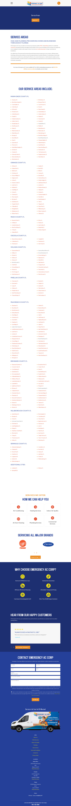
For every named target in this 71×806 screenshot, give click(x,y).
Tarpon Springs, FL (16, 295)
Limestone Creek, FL (42, 334)
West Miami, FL (41, 156)
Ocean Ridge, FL (15, 341)
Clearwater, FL (15, 281)
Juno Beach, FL (41, 322)
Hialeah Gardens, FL (16, 118)
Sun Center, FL (41, 433)
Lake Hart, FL (15, 185)
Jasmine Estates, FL (16, 225)
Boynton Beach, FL (42, 307)
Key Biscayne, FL (15, 126)
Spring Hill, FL (15, 470)
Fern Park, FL (41, 449)
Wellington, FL (15, 355)
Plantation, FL (15, 395)
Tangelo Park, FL (15, 204)
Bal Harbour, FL (41, 99)
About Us (35, 737)
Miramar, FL (14, 388)
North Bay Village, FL (42, 135)
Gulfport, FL (40, 283)
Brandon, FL (14, 416)
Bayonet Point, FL (15, 220)
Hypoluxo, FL (14, 322)
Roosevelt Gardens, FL (17, 397)
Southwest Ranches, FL (17, 400)
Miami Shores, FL (15, 133)
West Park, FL (41, 404)
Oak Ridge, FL (15, 189)
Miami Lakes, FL (41, 130)
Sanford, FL (14, 458)
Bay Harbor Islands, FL (16, 102)
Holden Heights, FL (42, 180)
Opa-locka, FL (15, 142)
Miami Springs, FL (42, 133)
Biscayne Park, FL (42, 102)
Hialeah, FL (40, 116)
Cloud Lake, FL (41, 310)
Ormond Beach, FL (16, 267)
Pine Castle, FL (15, 196)
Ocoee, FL (14, 192)
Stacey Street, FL (15, 353)
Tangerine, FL (41, 204)
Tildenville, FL (15, 206)
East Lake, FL (14, 283)
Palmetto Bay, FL (41, 142)
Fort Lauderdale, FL (16, 374)
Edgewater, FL (41, 257)
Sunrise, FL (14, 402)
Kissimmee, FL (41, 241)
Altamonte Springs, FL (16, 447)
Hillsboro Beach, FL (42, 376)
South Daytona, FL (16, 274)
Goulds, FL (14, 116)
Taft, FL (40, 201)
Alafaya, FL (14, 166)
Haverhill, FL (14, 319)
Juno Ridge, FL (15, 324)
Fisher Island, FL (41, 109)
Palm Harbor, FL (41, 288)
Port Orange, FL (15, 271)
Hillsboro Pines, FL (16, 378)
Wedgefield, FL (15, 208)
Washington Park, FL (16, 404)
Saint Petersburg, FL (16, 292)
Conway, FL (40, 173)
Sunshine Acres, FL (42, 400)
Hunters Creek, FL (16, 182)
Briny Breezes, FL (15, 310)
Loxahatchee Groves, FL (17, 336)
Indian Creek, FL (15, 121)
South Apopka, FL (42, 199)
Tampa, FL (14, 435)
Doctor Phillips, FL (16, 175)
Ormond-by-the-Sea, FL (43, 267)
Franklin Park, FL (41, 374)
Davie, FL (40, 369)
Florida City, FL (15, 111)
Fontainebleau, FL (42, 111)
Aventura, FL (14, 99)
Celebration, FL (15, 241)
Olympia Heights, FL (42, 140)
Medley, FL (40, 126)
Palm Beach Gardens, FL (17, 343)
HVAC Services (35, 740)
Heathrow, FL (15, 454)
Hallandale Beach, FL (16, 376)
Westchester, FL (15, 159)
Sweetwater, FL (41, 149)
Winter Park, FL (15, 213)
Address (12, 672)
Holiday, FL (14, 222)
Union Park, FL (41, 206)
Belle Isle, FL (14, 170)
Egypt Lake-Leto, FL (42, 421)
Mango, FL (14, 428)
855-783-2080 (35, 804)
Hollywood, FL (41, 378)
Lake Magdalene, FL (16, 426)
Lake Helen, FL (41, 262)
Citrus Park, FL (41, 418)
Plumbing (35, 745)
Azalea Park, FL (15, 168)
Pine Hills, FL (41, 196)
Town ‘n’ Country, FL (42, 437)
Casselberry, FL (41, 447)
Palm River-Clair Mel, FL (17, 430)
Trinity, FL (14, 229)
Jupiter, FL (40, 324)
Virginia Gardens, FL (42, 154)
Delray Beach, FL (15, 312)
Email (37, 668)
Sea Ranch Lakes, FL (42, 397)
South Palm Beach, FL (42, 350)
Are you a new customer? (15, 676)
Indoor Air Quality (35, 742)
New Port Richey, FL (16, 227)
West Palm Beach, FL (42, 355)
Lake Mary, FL (41, 454)
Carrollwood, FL (41, 416)
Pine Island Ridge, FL (42, 393)
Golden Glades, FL (42, 114)
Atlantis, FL (40, 305)
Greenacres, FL (15, 317)
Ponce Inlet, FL (41, 269)
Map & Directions (35, 768)
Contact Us (35, 20)
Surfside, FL (14, 149)
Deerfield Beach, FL (42, 371)
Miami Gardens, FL (16, 130)
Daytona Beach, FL (16, 250)
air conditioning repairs (41, 49)
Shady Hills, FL (41, 227)
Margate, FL (40, 385)
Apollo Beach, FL (15, 414)
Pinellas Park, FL (15, 290)
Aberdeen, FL (15, 305)
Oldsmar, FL (14, 288)
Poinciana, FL (15, 243)
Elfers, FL (40, 220)
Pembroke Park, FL (42, 390)
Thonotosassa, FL (16, 437)
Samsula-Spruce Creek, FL (43, 271)
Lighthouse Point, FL (16, 385)
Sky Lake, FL (14, 199)
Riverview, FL (15, 433)
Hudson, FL (40, 222)
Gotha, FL (14, 180)
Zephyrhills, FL (15, 232)
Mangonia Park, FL (16, 338)
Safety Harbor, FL (42, 290)
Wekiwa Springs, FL (42, 458)
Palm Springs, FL (15, 345)
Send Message (35, 699)
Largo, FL (14, 285)
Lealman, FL (40, 285)
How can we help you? (15, 680)
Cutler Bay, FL (15, 107)
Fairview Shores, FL (42, 177)
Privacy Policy (57, 693)
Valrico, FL (14, 440)
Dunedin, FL (40, 281)
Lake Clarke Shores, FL (43, 329)
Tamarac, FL (40, 402)
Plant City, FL (41, 430)
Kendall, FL (40, 121)
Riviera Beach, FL (41, 345)
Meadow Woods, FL (42, 187)
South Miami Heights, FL (17, 147)
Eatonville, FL (41, 175)
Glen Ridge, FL (15, 315)
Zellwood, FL (41, 213)
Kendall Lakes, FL (15, 123)
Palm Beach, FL (41, 341)
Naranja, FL (14, 135)
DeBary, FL (14, 252)
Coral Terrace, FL (42, 104)
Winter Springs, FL (16, 461)
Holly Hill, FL (41, 260)
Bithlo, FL (40, 170)
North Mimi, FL (15, 137)
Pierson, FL (14, 269)
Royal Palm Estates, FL (43, 348)
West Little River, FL (16, 156)
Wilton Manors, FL (42, 407)
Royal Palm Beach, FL (16, 348)
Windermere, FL (15, 211)
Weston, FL (14, 407)
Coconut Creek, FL (16, 366)
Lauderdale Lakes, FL (16, 381)
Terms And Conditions (36, 695)
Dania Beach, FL (15, 371)
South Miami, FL (41, 145)
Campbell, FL (41, 239)
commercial (13, 47)
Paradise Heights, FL (42, 194)
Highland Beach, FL (42, 319)
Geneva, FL (40, 451)
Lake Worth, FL (41, 331)
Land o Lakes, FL (41, 225)
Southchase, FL (15, 201)
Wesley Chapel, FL (42, 229)
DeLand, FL (14, 255)
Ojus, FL (13, 140)
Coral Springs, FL (15, 369)
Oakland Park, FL (15, 390)
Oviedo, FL (40, 456)
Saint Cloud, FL (41, 243)
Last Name (38, 664)
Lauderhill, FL (15, 383)
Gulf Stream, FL (41, 317)
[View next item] (36, 552)
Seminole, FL (41, 292)
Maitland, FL (14, 187)
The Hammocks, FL (42, 152)
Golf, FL (40, 315)
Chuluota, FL (14, 449)
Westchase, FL (41, 440)
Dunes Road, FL (41, 312)
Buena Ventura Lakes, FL (17, 239)
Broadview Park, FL (42, 364)
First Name (13, 664)
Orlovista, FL (15, 194)
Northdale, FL (41, 428)
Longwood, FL (15, 456)
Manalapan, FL (41, 336)
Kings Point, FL (41, 326)
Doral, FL (40, 107)
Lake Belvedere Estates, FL (17, 329)
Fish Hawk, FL (15, 423)
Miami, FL (14, 128)
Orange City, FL (41, 264)
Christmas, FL (15, 173)
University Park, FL (16, 154)
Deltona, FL (14, 257)
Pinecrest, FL (14, 145)
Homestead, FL (41, 118)
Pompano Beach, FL (42, 395)
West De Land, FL (42, 274)
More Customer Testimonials (22, 647)
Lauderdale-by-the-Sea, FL (43, 381)
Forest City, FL (15, 451)
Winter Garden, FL (42, 211)
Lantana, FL (14, 334)
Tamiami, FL (14, 152)
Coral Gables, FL (15, 104)
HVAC (41, 45)
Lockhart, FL (41, 185)
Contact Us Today (35, 557)
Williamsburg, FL (41, 208)
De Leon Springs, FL (42, 255)
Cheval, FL (14, 418)
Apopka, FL (40, 166)
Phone (12, 668)
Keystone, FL (41, 423)
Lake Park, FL (15, 331)
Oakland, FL (40, 189)
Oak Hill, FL (14, 264)
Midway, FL (40, 468)
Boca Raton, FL (15, 307)
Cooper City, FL (41, 366)
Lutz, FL (40, 426)
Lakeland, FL (14, 468)
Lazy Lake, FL (41, 383)
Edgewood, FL (15, 177)
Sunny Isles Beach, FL (42, 147)
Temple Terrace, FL (42, 435)
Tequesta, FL (41, 353)
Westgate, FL (15, 357)
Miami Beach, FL (41, 128)
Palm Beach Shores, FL (43, 343)
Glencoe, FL (14, 260)
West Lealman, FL (42, 295)
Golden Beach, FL (15, 114)
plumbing (46, 45)
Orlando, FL (40, 192)
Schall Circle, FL (15, 350)
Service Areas (35, 747)
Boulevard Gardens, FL (17, 364)
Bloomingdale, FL (42, 414)
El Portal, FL (14, 109)
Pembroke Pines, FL (16, 393)
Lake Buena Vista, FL (42, 182)
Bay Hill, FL (40, 168)
